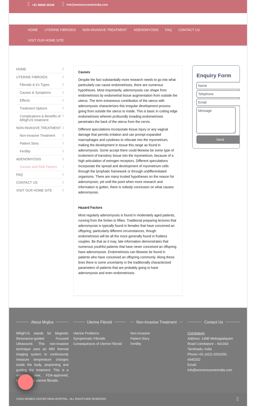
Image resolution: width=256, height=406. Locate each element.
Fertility (25, 151)
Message (216, 120)
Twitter (221, 3)
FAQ (19, 175)
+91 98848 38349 (43, 5)
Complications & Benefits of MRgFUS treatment (40, 118)
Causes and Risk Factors (38, 167)
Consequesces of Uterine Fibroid (97, 344)
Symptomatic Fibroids (89, 338)
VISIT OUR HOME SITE (34, 190)
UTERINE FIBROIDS (31, 77)
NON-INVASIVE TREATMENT (38, 128)
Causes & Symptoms (35, 92)
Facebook (214, 3)
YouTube (228, 3)
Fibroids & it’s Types (34, 85)
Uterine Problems (86, 333)
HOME (21, 69)
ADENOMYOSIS (28, 159)
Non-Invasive (140, 333)
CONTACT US (27, 182)
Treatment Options (33, 108)
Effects (25, 100)
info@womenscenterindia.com (87, 4)
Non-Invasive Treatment (37, 135)
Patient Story (29, 143)
